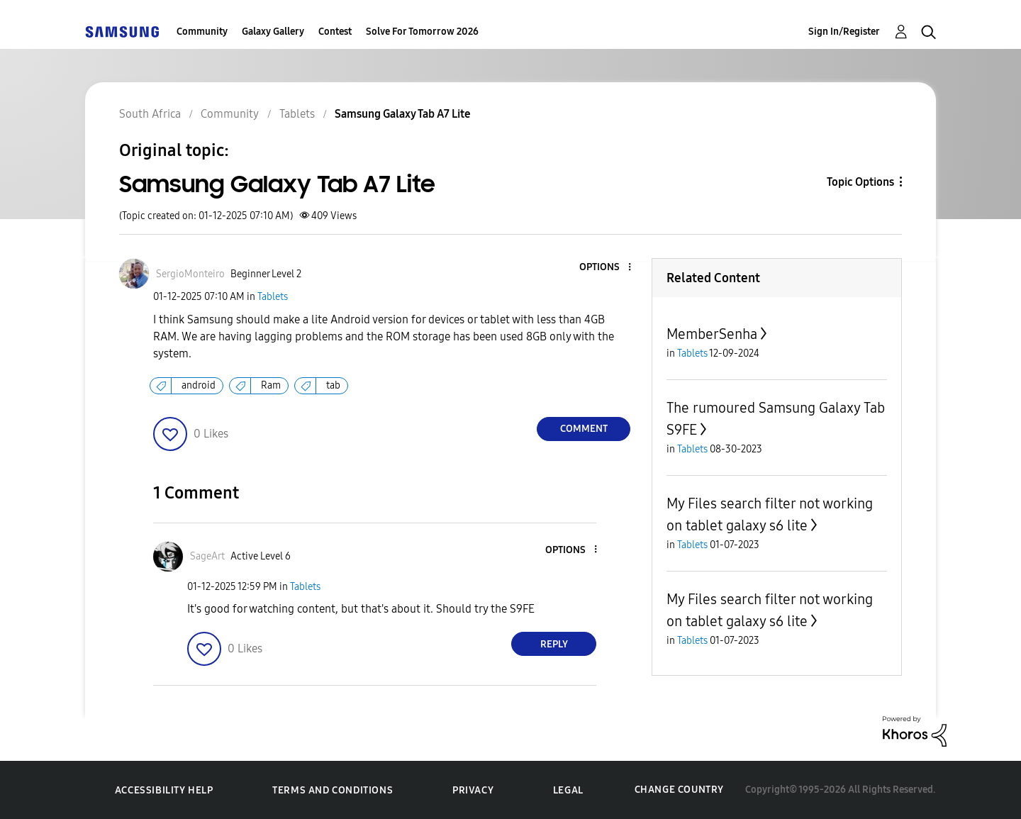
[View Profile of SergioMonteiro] (190, 274)
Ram (271, 385)
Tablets (272, 297)
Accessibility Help (164, 790)
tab (333, 385)
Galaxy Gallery (273, 32)
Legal (568, 790)
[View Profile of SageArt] (207, 556)
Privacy (472, 790)
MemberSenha (711, 333)
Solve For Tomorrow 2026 (422, 32)
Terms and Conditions (332, 790)
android (199, 385)
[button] (606, 267)
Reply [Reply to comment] (554, 644)
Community (202, 32)
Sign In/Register (844, 32)
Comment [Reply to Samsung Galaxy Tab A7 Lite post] (584, 429)
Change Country (679, 790)
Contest (335, 32)
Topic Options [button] (860, 182)
